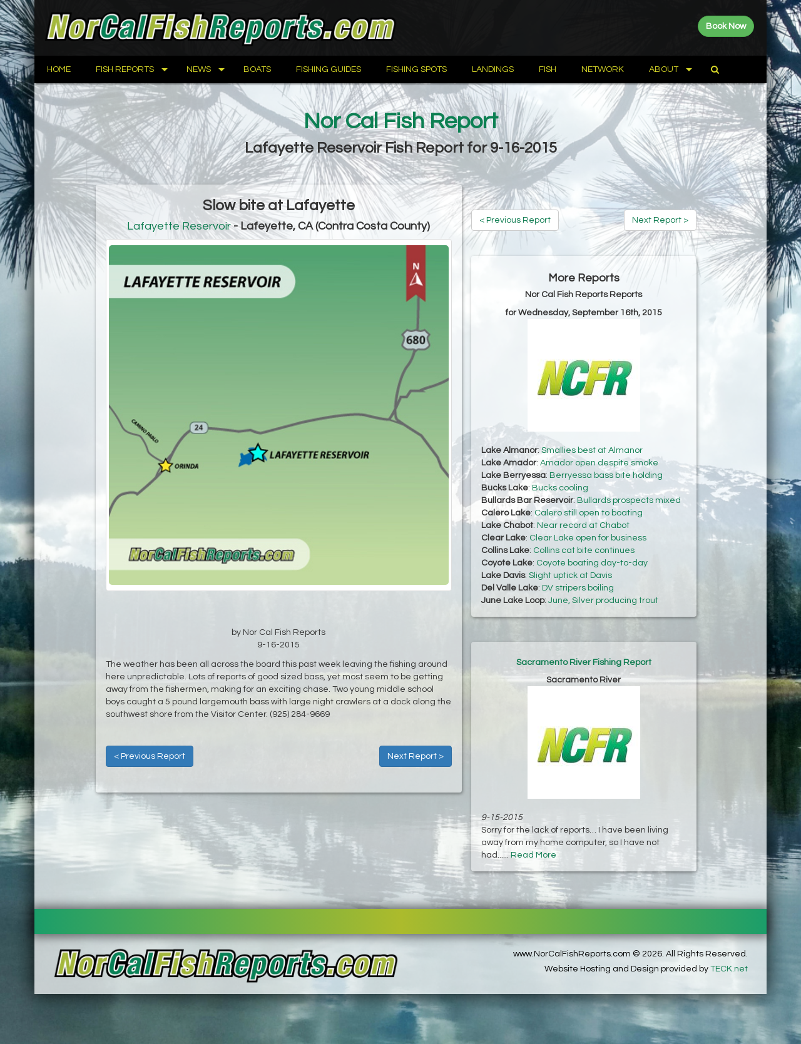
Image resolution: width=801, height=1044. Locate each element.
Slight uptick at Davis (570, 575)
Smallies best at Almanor (592, 450)
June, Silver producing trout (603, 600)
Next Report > (415, 756)
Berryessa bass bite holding (606, 475)
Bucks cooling (560, 488)
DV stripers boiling (578, 588)
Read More (533, 855)
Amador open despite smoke (599, 463)
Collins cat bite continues (584, 550)
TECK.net (729, 969)
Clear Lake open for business (587, 538)
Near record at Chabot (583, 525)
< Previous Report (149, 756)
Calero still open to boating (588, 513)
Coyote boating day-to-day (592, 563)
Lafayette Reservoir (179, 226)
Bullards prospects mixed (629, 500)
